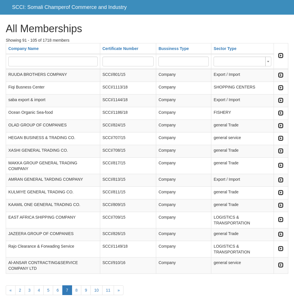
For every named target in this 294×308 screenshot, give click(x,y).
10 (96, 290)
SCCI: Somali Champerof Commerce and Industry (69, 7)
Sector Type (225, 48)
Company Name (23, 48)
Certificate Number (120, 48)
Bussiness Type (173, 48)
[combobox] (242, 61)
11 (108, 290)
